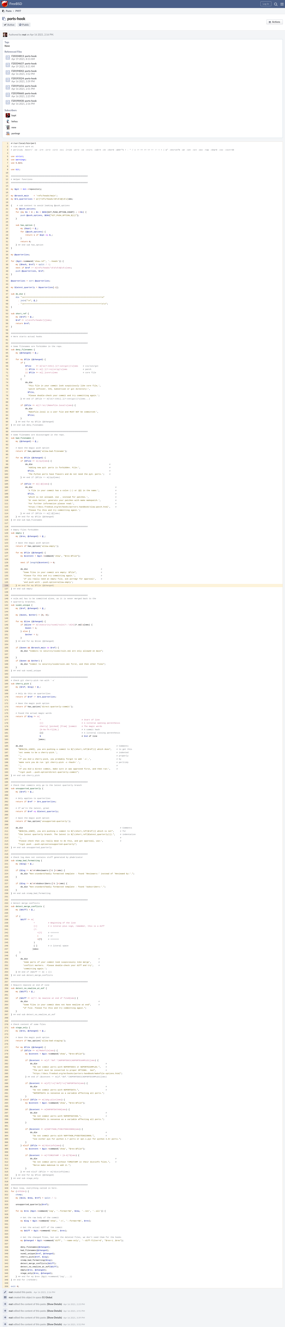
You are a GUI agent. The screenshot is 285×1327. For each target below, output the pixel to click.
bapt (13, 115)
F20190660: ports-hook (24, 93)
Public (25, 24)
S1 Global (47, 1297)
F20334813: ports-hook (24, 56)
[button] (282, 4)
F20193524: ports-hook (24, 78)
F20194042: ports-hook (24, 71)
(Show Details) (54, 1304)
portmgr (15, 133)
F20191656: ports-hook (24, 85)
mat (24, 34)
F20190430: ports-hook (24, 100)
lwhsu (14, 121)
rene (13, 127)
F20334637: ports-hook (24, 63)
